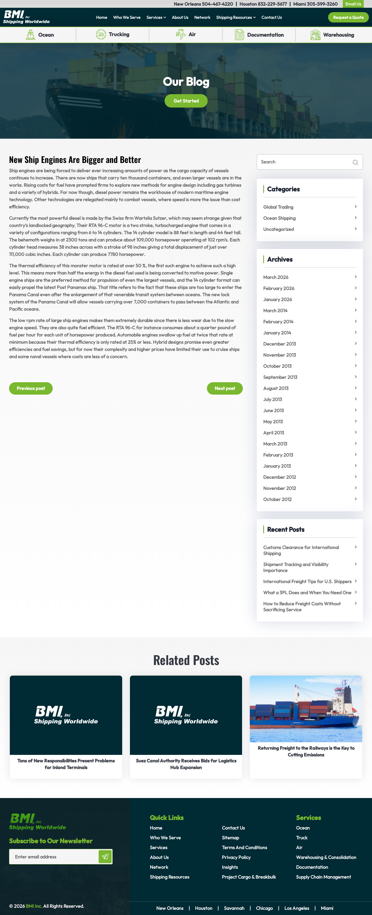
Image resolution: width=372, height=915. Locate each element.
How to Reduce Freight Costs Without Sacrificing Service (302, 607)
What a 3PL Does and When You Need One (307, 593)
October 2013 (277, 366)
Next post (225, 388)
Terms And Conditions (244, 847)
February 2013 (278, 455)
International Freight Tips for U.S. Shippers (307, 581)
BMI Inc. (33, 906)
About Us (180, 17)
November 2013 (279, 355)
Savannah (234, 908)
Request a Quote (348, 17)
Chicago (264, 908)
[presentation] (39, 874)
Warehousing (338, 35)
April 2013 (273, 433)
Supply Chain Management (323, 877)
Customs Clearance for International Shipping (301, 550)
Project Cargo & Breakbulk (249, 877)
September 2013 (280, 377)
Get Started (186, 101)
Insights (230, 867)
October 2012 (277, 499)
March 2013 (275, 444)
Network (202, 17)
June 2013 (273, 410)
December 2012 (279, 477)
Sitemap (230, 838)
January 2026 (277, 299)
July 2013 (272, 399)
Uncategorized (278, 229)
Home (101, 17)
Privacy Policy (236, 857)
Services (154, 17)
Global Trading (278, 207)
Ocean (46, 35)
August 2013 (276, 388)
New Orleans (169, 908)
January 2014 (277, 333)
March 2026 (275, 277)
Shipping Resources (234, 17)
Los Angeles (296, 908)
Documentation (265, 35)
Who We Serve (127, 17)
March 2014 (275, 311)
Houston (203, 908)
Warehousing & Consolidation (326, 857)
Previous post (31, 388)
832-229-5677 (272, 4)
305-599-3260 (322, 4)
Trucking (119, 34)
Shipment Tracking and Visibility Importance (295, 567)
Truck (301, 838)
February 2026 (278, 288)
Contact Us (271, 17)
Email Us (353, 3)
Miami (327, 908)
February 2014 (278, 322)
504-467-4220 (217, 4)
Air (192, 34)
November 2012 (279, 488)
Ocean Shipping (279, 218)
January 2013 (277, 466)
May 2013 (273, 422)
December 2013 (279, 344)
